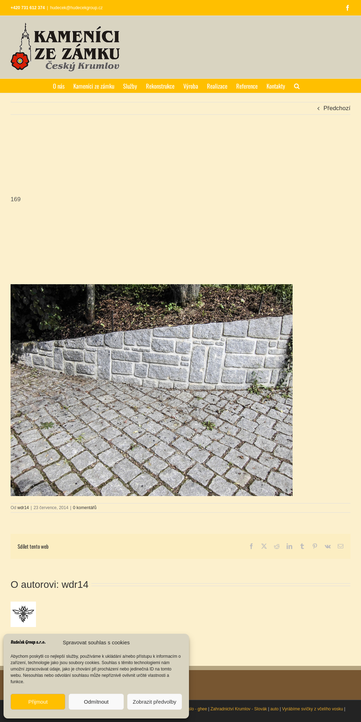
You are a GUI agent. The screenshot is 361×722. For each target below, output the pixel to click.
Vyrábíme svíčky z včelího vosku (312, 708)
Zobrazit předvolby (154, 702)
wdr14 (23, 507)
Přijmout (38, 702)
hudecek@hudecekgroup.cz (76, 7)
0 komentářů (85, 507)
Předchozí (336, 108)
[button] (297, 86)
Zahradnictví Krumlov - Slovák (238, 708)
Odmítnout (96, 702)
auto (274, 708)
